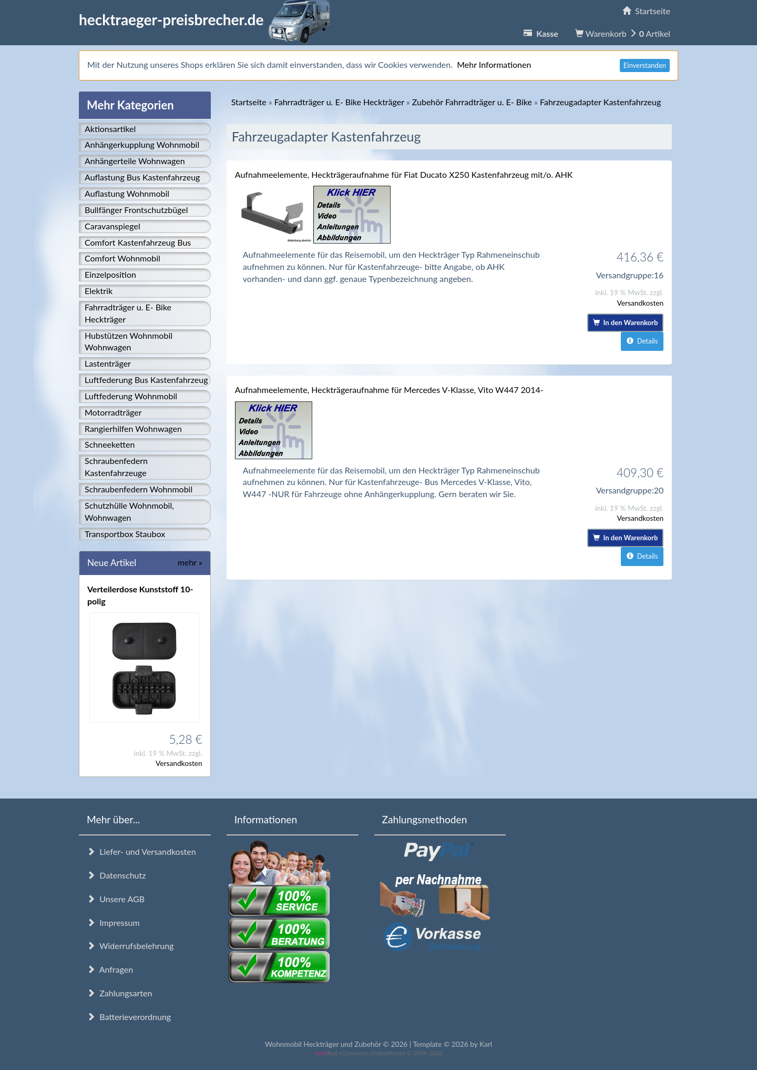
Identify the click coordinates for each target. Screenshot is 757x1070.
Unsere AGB (116, 899)
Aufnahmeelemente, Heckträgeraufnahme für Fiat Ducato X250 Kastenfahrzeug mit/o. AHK (404, 174)
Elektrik (98, 291)
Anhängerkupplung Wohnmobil (142, 144)
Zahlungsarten (119, 993)
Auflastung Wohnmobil (127, 193)
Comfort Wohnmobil (122, 258)
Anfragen (110, 969)
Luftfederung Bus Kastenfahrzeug (146, 380)
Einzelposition (110, 274)
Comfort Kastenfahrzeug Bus (138, 242)
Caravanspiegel (112, 226)
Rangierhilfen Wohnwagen (133, 428)
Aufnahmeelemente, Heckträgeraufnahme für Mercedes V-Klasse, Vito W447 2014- (389, 390)
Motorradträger (113, 412)
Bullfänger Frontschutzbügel (136, 210)
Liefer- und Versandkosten (141, 851)
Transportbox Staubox (125, 534)
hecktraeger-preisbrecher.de (207, 19)
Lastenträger (108, 363)
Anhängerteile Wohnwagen (135, 161)
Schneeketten (110, 444)
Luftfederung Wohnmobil (131, 396)
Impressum (113, 922)
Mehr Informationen (494, 64)
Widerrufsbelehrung (130, 946)
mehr (190, 562)
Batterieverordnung (129, 1017)
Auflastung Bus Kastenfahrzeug (142, 177)
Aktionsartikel (110, 129)
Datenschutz (116, 875)
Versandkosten (179, 763)
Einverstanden (644, 65)
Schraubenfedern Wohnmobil (138, 489)
